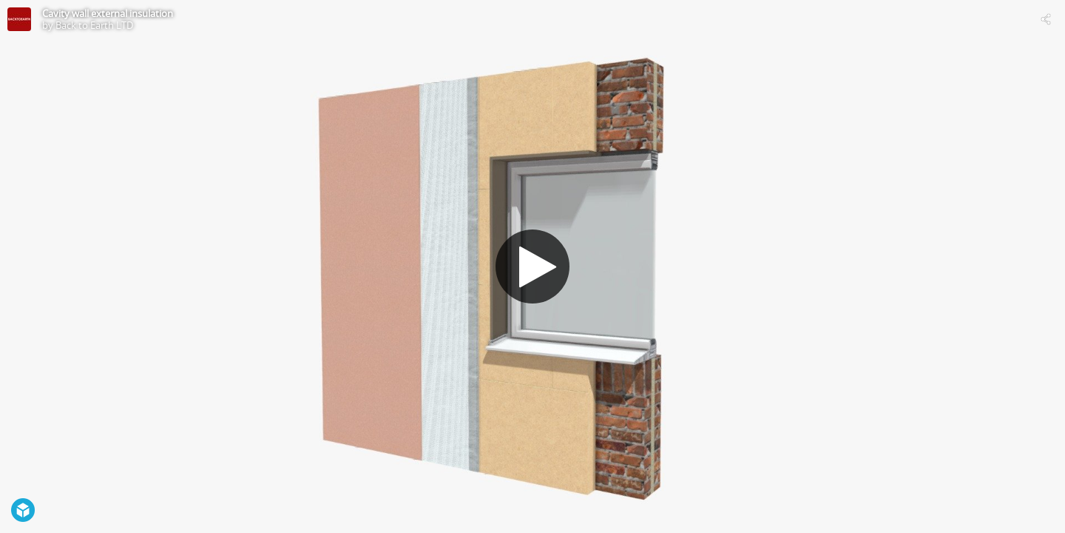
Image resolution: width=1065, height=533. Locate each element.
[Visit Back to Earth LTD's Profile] (19, 19)
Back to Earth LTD (94, 25)
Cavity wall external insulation (107, 13)
